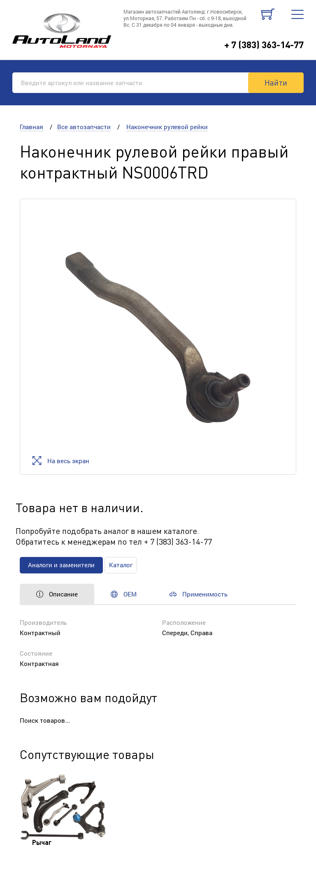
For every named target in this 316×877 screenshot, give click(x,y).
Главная (31, 127)
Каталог (120, 565)
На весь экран (61, 460)
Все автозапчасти (84, 127)
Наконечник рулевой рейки (167, 127)
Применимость (199, 594)
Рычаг (41, 842)
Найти (276, 82)
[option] (157, 336)
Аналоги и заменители (61, 565)
